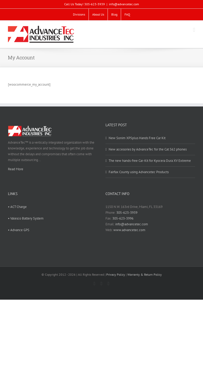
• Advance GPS (18, 230)
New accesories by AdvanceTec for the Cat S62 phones (148, 149)
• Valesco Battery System (26, 218)
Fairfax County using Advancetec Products (139, 172)
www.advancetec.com (129, 230)
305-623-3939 (126, 212)
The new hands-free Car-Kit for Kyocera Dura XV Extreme (150, 160)
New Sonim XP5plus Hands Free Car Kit (137, 138)
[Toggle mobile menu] (194, 30)
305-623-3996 (122, 218)
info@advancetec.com (124, 4)
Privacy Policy (115, 274)
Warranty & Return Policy (144, 274)
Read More (15, 169)
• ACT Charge (17, 207)
